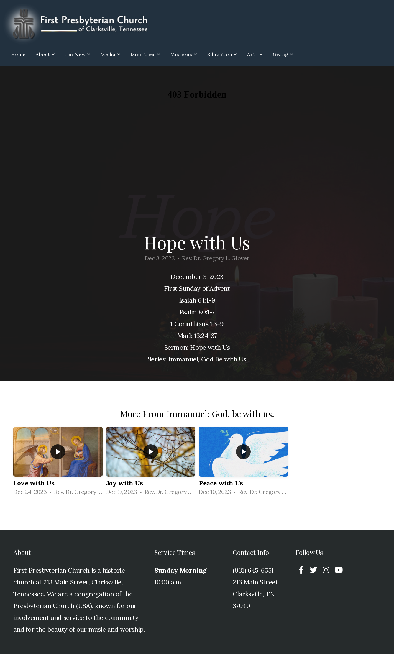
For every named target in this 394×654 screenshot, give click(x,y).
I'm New (78, 54)
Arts (255, 54)
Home (18, 54)
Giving (283, 54)
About (45, 54)
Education (222, 54)
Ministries (146, 54)
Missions (183, 54)
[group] (58, 463)
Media (111, 54)
